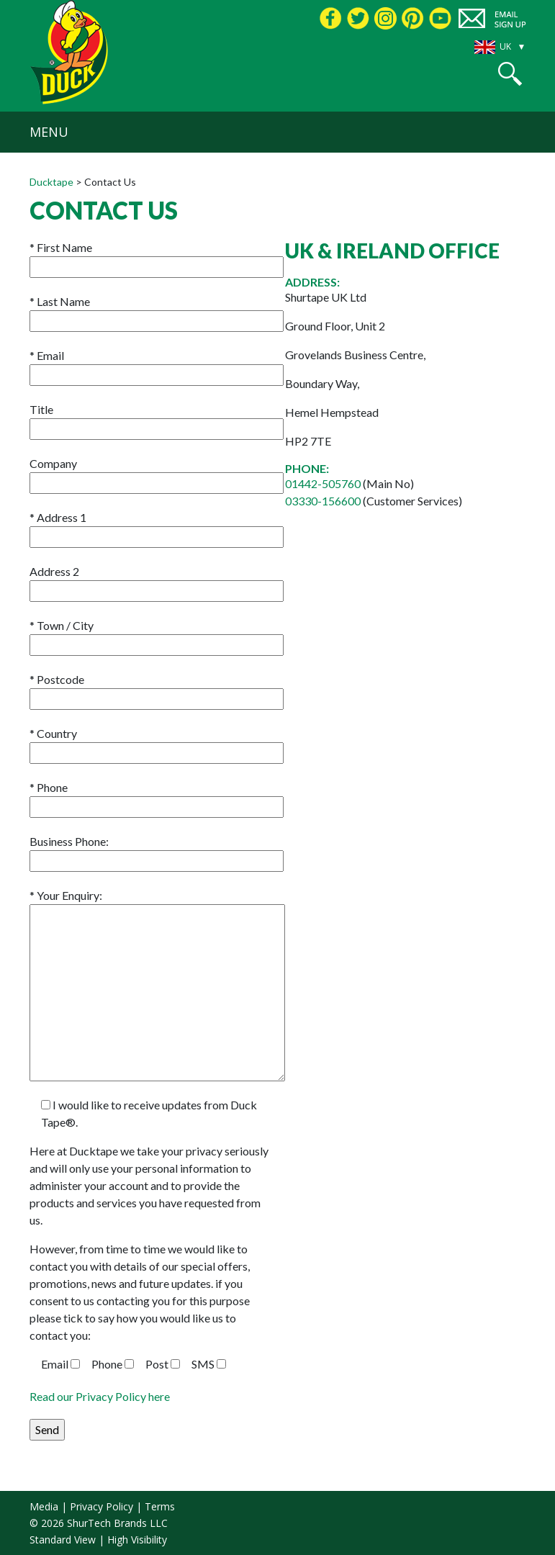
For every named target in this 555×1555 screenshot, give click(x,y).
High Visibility (137, 1539)
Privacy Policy (101, 1506)
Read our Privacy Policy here (100, 1396)
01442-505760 (323, 483)
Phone (157, 796)
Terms (160, 1506)
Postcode (157, 689)
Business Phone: (157, 850)
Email (157, 365)
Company (157, 473)
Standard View (63, 1539)
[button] (510, 73)
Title (157, 419)
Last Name (157, 311)
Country (157, 743)
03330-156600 (324, 501)
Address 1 (157, 527)
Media (44, 1506)
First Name (157, 257)
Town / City (157, 635)
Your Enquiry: (157, 903)
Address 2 (157, 581)
